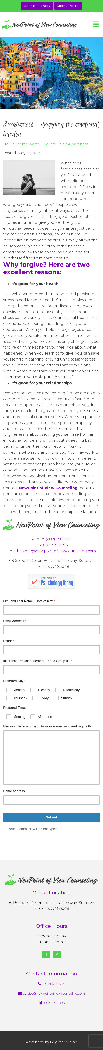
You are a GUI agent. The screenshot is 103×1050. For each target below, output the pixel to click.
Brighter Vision (63, 1042)
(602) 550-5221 (58, 539)
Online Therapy (37, 6)
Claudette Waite (24, 144)
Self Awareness (74, 144)
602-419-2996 (55, 545)
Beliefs (49, 144)
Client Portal (68, 6)
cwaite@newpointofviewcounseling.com (58, 551)
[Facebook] (46, 954)
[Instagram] (57, 954)
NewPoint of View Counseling (48, 488)
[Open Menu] (96, 24)
